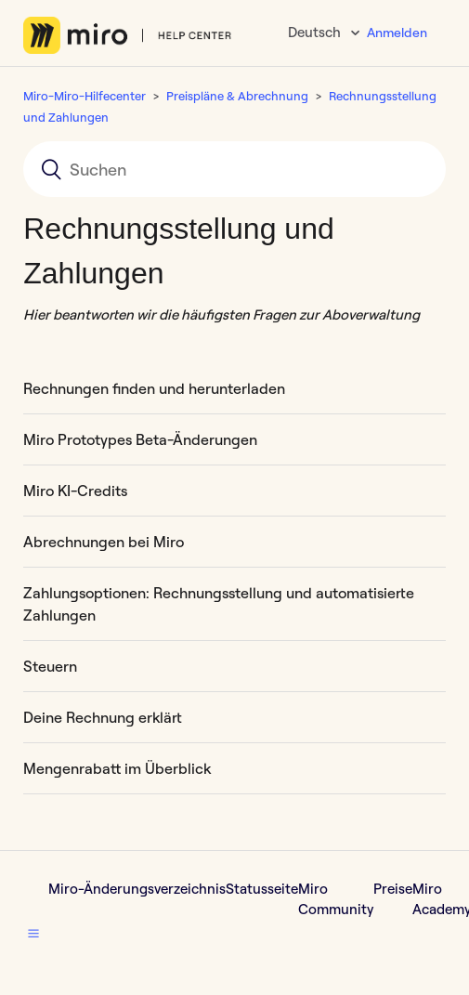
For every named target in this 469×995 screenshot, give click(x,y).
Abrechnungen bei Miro (103, 541)
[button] (33, 934)
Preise (392, 888)
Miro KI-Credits (75, 490)
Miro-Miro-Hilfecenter (84, 95)
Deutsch (316, 32)
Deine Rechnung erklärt (102, 717)
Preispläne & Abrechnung (237, 95)
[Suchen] (234, 169)
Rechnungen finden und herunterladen (154, 388)
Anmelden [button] (397, 32)
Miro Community (335, 899)
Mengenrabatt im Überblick (117, 768)
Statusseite (262, 888)
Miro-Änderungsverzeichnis (137, 888)
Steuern (50, 666)
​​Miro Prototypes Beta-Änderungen (140, 439)
